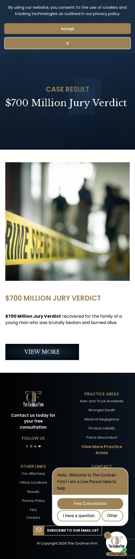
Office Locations (33, 482)
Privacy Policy (33, 500)
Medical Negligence (101, 419)
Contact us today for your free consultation (33, 421)
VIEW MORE (42, 352)
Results (33, 491)
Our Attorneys (33, 473)
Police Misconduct (101, 437)
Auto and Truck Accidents (101, 401)
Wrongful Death (101, 410)
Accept (67, 28)
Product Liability (102, 428)
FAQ (33, 509)
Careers (33, 517)
